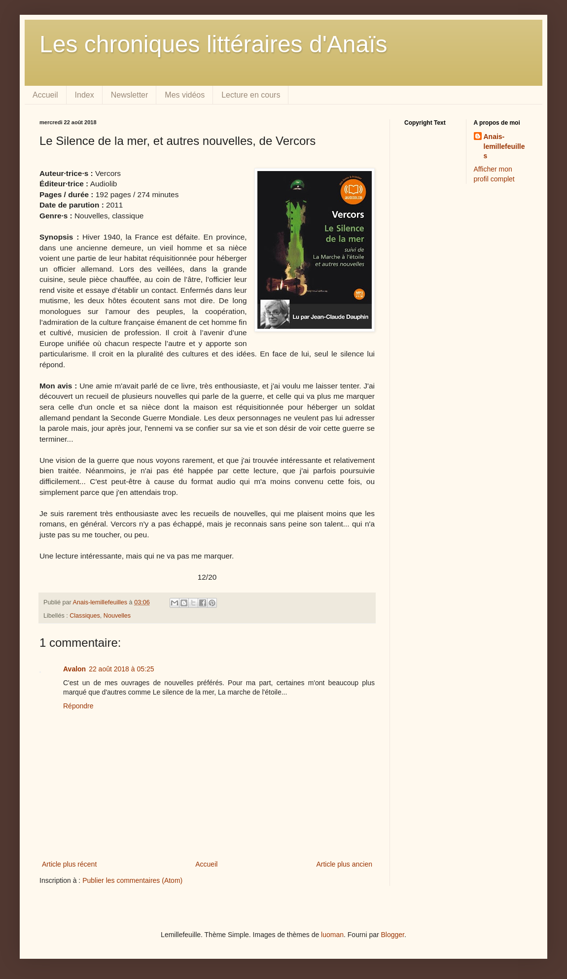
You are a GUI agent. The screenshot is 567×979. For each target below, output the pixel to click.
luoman (332, 935)
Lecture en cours (250, 95)
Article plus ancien (344, 864)
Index (84, 95)
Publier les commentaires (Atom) (132, 880)
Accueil (45, 95)
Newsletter (129, 95)
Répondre (78, 706)
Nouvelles (117, 615)
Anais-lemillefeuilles (504, 146)
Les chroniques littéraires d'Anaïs (213, 44)
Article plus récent (69, 864)
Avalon (74, 669)
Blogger (392, 935)
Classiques (85, 615)
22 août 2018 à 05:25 (121, 669)
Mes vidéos (185, 95)
